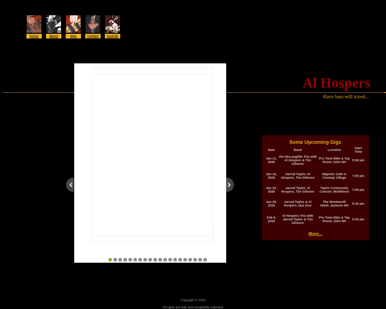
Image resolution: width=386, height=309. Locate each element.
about (53, 36)
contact (92, 36)
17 (190, 260)
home (34, 36)
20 (205, 260)
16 (185, 260)
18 (195, 260)
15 (180, 260)
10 (155, 260)
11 (160, 260)
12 (165, 260)
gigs (73, 36)
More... (315, 233)
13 (170, 260)
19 (200, 260)
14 (175, 260)
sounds (112, 36)
